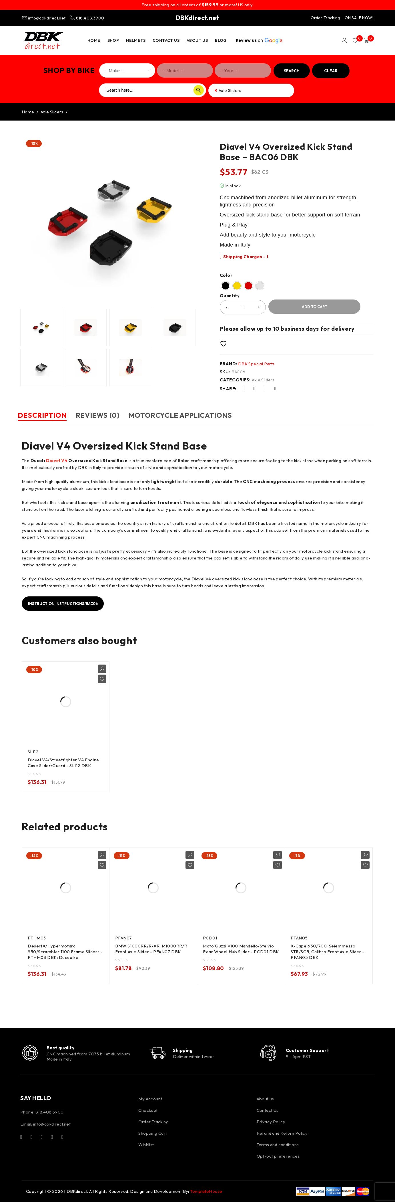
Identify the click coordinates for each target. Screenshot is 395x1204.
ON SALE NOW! (359, 17)
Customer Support (309, 1050)
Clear (331, 70)
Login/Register (341, 40)
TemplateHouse (206, 1193)
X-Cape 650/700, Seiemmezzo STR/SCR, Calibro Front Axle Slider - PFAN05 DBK (328, 951)
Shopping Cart (152, 1135)
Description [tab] (46, 415)
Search (292, 70)
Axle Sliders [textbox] (228, 90)
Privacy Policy (271, 1123)
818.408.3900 (86, 18)
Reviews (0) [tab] (110, 415)
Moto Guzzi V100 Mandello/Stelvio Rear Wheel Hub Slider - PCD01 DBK (239, 951)
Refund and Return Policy (282, 1135)
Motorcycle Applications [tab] (200, 415)
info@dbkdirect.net (44, 18)
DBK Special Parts (256, 363)
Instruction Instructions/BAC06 (66, 603)
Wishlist (146, 1146)
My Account (150, 1100)
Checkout (147, 1112)
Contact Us (268, 1112)
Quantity (230, 295)
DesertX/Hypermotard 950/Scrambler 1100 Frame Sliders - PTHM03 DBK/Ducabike (64, 951)
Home (28, 112)
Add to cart (314, 306)
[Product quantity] (243, 307)
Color (226, 275)
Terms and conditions (278, 1146)
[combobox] (251, 90)
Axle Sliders (52, 112)
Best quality (62, 1048)
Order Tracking (325, 17)
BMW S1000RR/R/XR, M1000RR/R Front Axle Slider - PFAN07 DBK (151, 948)
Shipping (186, 1050)
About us (265, 1100)
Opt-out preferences (278, 1157)
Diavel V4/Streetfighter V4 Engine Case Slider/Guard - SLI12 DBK (64, 762)
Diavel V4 (56, 460)
